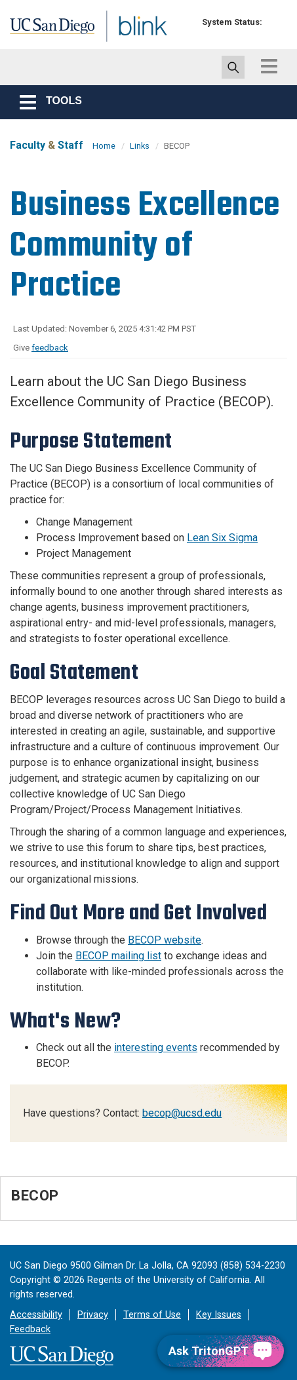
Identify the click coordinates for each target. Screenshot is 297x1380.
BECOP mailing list (118, 955)
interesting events (155, 1047)
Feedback (30, 1329)
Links (139, 146)
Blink (104, 41)
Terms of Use (152, 1314)
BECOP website (164, 940)
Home (103, 146)
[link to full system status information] (275, 22)
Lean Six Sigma (222, 537)
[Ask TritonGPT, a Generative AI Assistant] (220, 1351)
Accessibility (36, 1314)
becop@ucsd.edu (182, 1113)
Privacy (92, 1314)
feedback (49, 348)
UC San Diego (38, 28)
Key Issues (218, 1314)
